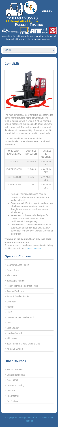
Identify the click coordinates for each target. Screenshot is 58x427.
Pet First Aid (12, 401)
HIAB (9, 312)
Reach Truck (13, 270)
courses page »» (33, 248)
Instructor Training (15, 385)
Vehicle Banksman (16, 375)
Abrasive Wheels (15, 349)
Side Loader (13, 328)
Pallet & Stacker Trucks (18, 296)
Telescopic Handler (16, 280)
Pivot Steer (12, 275)
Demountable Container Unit (20, 317)
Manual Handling (15, 369)
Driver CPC (12, 380)
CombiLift (11, 301)
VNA (9, 322)
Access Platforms (15, 291)
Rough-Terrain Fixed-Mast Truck (22, 286)
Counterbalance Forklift (18, 265)
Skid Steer (12, 338)
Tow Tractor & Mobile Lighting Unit (23, 343)
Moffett (10, 307)
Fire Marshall (13, 396)
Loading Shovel (14, 333)
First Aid (11, 390)
